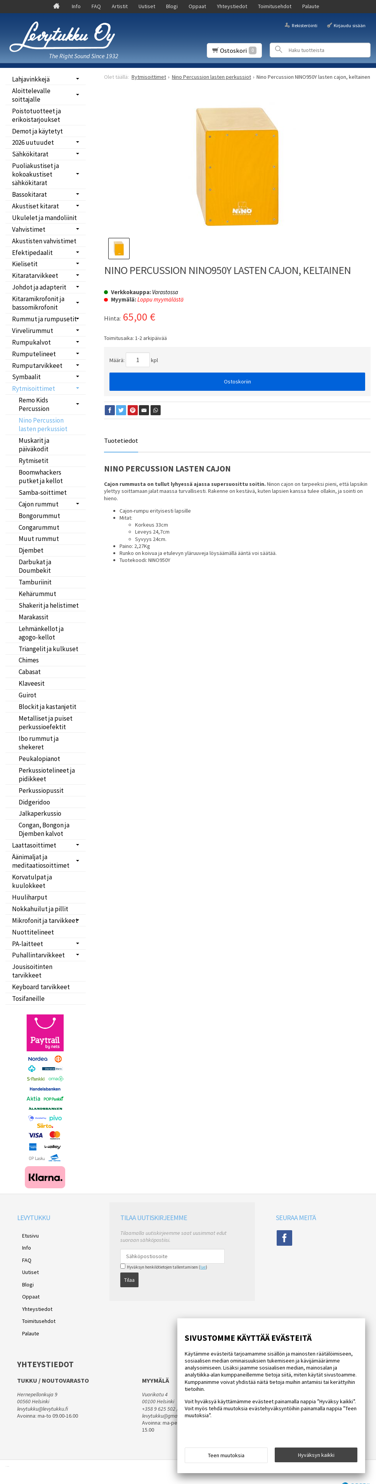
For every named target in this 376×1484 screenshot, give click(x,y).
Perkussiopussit (41, 790)
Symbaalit (26, 377)
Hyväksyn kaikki (316, 1457)
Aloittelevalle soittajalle (31, 95)
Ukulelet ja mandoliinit (44, 217)
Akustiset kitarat (35, 206)
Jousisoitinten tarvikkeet (32, 971)
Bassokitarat (29, 194)
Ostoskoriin (237, 381)
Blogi (172, 6)
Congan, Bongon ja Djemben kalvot (44, 829)
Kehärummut (37, 593)
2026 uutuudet (33, 142)
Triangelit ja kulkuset (48, 649)
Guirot (27, 695)
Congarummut (39, 527)
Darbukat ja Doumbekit (35, 566)
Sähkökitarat (30, 154)
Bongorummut (39, 515)
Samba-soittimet (43, 492)
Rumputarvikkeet (37, 365)
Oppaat (197, 6)
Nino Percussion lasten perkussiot (43, 424)
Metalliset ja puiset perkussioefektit (46, 722)
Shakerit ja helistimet (49, 605)
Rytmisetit (34, 460)
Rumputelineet (34, 354)
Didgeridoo (34, 802)
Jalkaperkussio (40, 813)
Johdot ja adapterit (39, 287)
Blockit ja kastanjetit (47, 706)
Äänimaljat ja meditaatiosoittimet (40, 861)
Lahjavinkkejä (31, 79)
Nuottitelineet (33, 932)
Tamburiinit (35, 582)
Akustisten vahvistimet (44, 241)
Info (76, 6)
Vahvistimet (28, 229)
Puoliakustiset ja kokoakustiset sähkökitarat (35, 174)
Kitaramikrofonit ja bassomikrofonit (38, 303)
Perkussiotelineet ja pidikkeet (47, 774)
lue (203, 1267)
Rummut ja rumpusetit (44, 319)
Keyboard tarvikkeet (41, 987)
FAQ (96, 6)
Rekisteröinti (304, 25)
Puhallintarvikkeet (38, 955)
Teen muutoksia (226, 1457)
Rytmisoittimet (33, 388)
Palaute (310, 6)
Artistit (120, 6)
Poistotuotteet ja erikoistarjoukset (36, 115)
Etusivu (25, 1234)
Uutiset (147, 6)
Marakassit (34, 617)
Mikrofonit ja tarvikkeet (45, 920)
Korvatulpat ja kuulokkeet (32, 881)
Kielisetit (25, 264)
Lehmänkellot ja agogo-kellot (41, 632)
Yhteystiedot (232, 6)
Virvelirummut (32, 330)
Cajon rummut (39, 504)
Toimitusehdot (274, 6)
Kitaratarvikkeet (35, 275)
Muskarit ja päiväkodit (34, 444)
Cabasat (30, 671)
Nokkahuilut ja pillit (40, 909)
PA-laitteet (27, 944)
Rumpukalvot (31, 342)
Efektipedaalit (32, 252)
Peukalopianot (39, 758)
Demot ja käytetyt (37, 131)
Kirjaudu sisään (350, 25)
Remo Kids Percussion (34, 404)
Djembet (31, 550)
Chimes (29, 660)
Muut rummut (39, 538)
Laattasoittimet (34, 845)
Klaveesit (32, 683)
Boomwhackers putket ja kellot (41, 476)
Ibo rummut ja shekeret (39, 742)
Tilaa (129, 1277)
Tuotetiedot (121, 440)
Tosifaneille (28, 998)
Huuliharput (29, 897)
